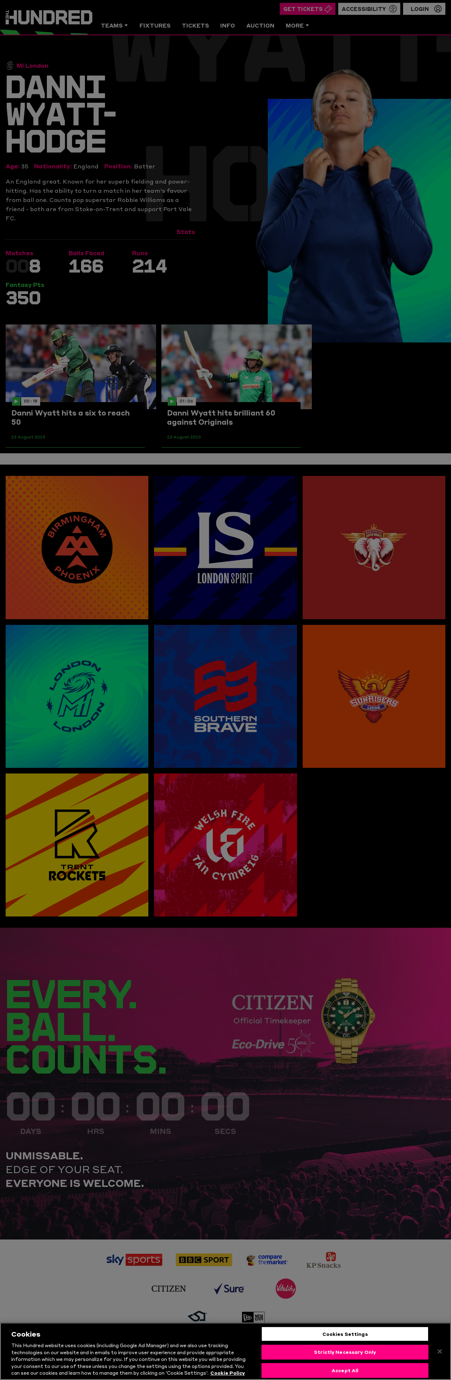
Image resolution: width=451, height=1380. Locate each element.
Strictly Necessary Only (345, 1360)
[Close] (439, 1360)
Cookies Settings (345, 1342)
